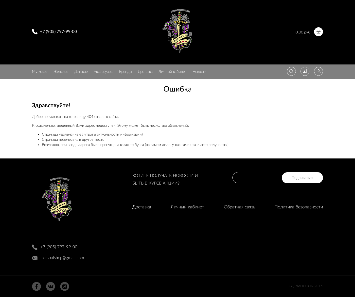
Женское (60, 72)
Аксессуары (103, 72)
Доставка (145, 72)
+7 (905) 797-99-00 (58, 32)
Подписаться (302, 178)
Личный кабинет (173, 72)
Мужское (40, 72)
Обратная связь (239, 207)
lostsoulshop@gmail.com (62, 258)
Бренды (125, 72)
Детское (81, 72)
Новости (200, 72)
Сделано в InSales (306, 286)
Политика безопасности (299, 207)
